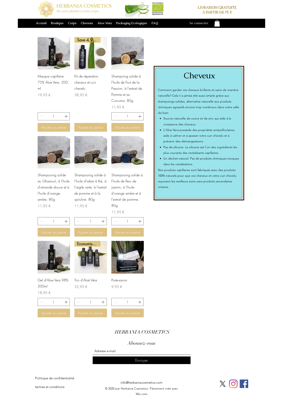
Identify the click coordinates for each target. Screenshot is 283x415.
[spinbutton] (54, 116)
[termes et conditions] (49, 387)
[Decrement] (41, 116)
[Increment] (66, 116)
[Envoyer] (142, 360)
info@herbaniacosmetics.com (141, 382)
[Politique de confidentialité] (54, 378)
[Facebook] (244, 384)
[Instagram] (233, 384)
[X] (222, 384)
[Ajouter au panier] (54, 127)
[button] (217, 23)
